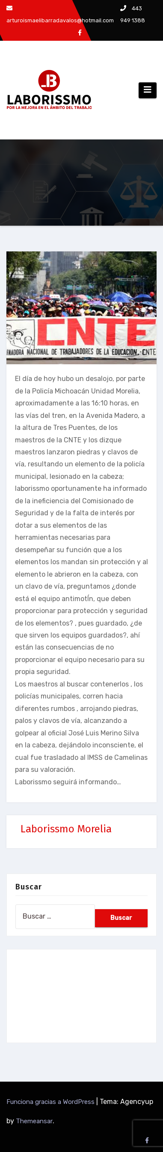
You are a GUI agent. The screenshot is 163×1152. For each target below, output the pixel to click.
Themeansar (34, 1121)
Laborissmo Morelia (66, 829)
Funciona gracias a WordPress (51, 1102)
